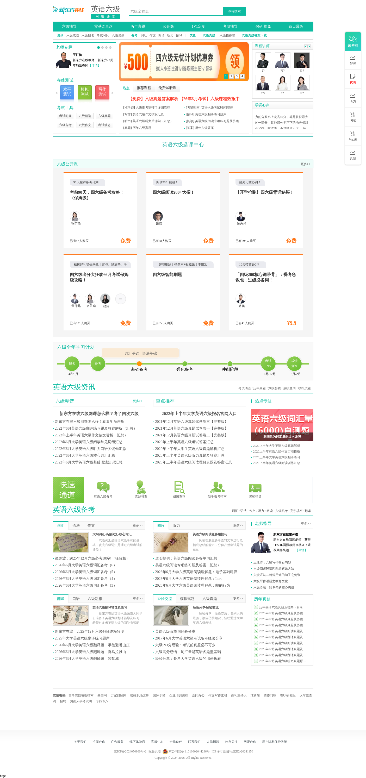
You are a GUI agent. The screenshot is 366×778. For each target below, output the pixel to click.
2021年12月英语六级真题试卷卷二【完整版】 (191, 435)
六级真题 (104, 116)
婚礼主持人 (239, 695)
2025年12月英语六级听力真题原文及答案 (284, 661)
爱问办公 (198, 695)
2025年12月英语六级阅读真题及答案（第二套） (284, 631)
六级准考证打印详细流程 (153, 107)
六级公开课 (67, 164)
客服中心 (157, 742)
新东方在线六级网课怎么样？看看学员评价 (89, 422)
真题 (128, 128)
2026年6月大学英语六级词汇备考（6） (86, 565)
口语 (76, 599)
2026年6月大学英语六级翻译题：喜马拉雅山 (90, 652)
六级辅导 (69, 26)
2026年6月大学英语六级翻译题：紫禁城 (87, 659)
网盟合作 (250, 742)
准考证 (129, 107)
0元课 (353, 136)
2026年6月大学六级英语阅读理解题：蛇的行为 (192, 585)
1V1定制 (198, 26)
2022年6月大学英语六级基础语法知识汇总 (88, 462)
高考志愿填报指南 (81, 695)
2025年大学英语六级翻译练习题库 (82, 638)
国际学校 (159, 695)
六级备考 (65, 125)
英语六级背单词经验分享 (175, 631)
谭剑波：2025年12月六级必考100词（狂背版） (92, 558)
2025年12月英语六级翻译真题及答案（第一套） (284, 655)
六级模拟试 (227, 35)
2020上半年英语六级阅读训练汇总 (276, 463)
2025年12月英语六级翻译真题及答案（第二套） (284, 649)
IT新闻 (255, 695)
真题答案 (141, 489)
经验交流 (164, 599)
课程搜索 (234, 11)
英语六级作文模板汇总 (148, 114)
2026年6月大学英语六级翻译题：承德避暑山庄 (92, 645)
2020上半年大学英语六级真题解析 (276, 446)
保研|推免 (263, 26)
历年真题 (138, 26)
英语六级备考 (103, 489)
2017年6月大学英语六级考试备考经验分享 (189, 638)
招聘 (63, 701)
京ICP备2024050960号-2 (130, 751)
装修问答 (270, 695)
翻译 (179, 35)
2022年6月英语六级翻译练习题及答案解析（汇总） (96, 428)
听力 (170, 35)
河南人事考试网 (81, 701)
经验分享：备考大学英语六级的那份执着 (188, 659)
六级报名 (88, 35)
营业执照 (154, 751)
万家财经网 (118, 695)
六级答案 (274, 388)
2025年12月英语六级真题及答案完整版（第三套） (284, 613)
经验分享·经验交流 (206, 607)
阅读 (161, 35)
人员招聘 (213, 742)
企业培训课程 (178, 695)
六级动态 (95, 599)
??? (263, 93)
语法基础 (149, 353)
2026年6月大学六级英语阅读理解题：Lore (188, 579)
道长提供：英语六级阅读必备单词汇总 (186, 558)
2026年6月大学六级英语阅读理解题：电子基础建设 (196, 572)
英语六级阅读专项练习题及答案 (217, 121)
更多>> (306, 164)
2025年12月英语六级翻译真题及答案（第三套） (284, 637)
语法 (243, 511)
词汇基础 (132, 353)
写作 (128, 114)
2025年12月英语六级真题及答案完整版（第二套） (284, 619)
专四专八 (102, 701)
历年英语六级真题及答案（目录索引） (284, 607)
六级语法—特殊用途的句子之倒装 (276, 575)
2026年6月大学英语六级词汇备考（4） (86, 579)
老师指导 (255, 489)
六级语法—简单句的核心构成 (273, 587)
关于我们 (80, 742)
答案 (190, 128)
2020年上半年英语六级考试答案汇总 (184, 442)
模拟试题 (304, 388)
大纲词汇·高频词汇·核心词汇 (112, 534)
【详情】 (94, 65)
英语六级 (105, 9)
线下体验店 (137, 742)
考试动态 (104, 125)
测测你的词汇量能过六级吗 (282, 436)
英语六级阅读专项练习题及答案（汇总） (188, 565)
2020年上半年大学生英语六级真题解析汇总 (190, 449)
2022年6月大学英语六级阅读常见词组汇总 (88, 442)
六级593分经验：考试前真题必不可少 (185, 645)
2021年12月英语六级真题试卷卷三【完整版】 (191, 422)
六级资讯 (118, 35)
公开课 (168, 26)
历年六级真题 (142, 128)
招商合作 (98, 742)
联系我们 (194, 742)
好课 (353, 60)
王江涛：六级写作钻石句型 (272, 562)
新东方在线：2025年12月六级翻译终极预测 (89, 631)
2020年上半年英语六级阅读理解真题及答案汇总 (193, 462)
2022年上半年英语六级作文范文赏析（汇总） (91, 435)
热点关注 (231, 742)
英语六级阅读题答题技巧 (210, 534)
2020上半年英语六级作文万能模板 (276, 451)
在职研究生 (288, 695)
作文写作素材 (217, 695)
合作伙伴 (176, 742)
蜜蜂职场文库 (139, 695)
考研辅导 (230, 26)
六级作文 (85, 125)
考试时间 (103, 35)
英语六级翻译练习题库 (210, 114)
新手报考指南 (217, 489)
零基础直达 (103, 26)
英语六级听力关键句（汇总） (153, 121)
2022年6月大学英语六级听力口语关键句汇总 (90, 449)
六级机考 (281, 511)
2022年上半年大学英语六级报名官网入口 (199, 413)
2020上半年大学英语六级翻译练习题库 (279, 457)
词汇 (144, 35)
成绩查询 (289, 388)
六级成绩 (72, 35)
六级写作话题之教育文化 (270, 581)
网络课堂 (106, 16)
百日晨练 (296, 26)
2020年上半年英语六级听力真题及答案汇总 (190, 455)
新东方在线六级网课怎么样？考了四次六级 (99, 413)
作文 (153, 35)
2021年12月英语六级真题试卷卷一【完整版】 (191, 428)
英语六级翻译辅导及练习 (109, 607)
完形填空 (296, 511)
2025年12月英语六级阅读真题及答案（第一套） (284, 643)
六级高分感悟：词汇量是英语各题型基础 (188, 652)
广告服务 (117, 742)
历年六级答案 (204, 128)
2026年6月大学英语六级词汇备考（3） (86, 585)
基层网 (102, 695)
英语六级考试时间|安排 (217, 107)
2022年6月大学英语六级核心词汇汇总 (85, 455)
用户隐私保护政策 (274, 742)
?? (263, 70)
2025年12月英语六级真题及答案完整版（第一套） (284, 625)
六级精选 (85, 116)
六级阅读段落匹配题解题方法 (273, 568)
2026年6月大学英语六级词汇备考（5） (86, 572)
